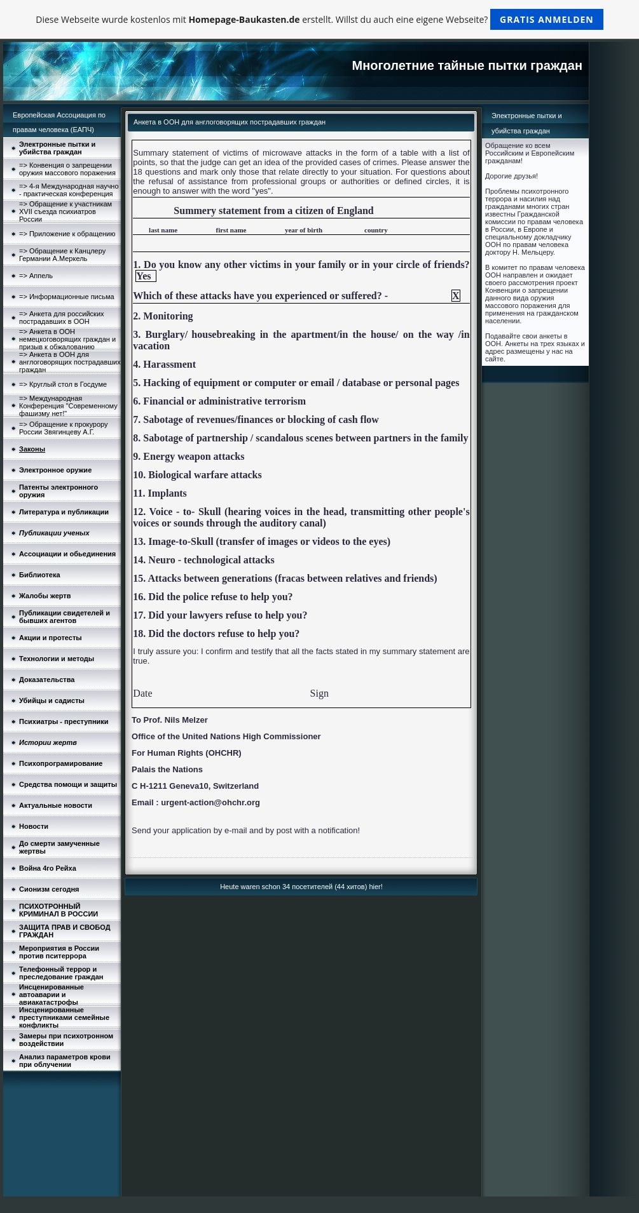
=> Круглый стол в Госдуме (63, 384)
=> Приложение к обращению (67, 234)
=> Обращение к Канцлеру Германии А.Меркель (62, 254)
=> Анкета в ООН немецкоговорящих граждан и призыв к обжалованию (67, 339)
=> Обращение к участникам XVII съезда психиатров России (65, 211)
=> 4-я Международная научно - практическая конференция (69, 190)
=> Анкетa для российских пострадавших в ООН (61, 317)
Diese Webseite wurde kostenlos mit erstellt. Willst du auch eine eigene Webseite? (319, 19)
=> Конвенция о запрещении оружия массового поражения (67, 169)
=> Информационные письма (66, 296)
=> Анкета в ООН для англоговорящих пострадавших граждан (70, 362)
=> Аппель (36, 275)
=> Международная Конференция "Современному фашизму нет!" (68, 405)
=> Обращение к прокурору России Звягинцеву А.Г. (63, 428)
